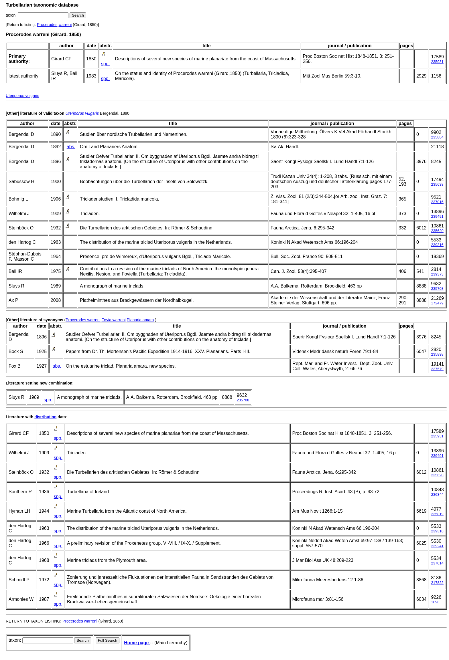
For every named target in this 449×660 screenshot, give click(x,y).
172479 (437, 303)
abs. (71, 146)
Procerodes (47, 24)
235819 (437, 514)
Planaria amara (140, 320)
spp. (105, 63)
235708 (437, 288)
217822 (437, 582)
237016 (437, 202)
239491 (437, 216)
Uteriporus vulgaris (22, 95)
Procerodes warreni (83, 320)
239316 (437, 245)
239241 (437, 546)
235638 (437, 184)
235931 (437, 62)
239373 (437, 274)
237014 (437, 563)
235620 (437, 231)
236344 (437, 494)
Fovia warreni (114, 320)
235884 (437, 137)
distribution (45, 417)
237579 (437, 369)
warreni (65, 24)
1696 (435, 602)
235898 (437, 354)
